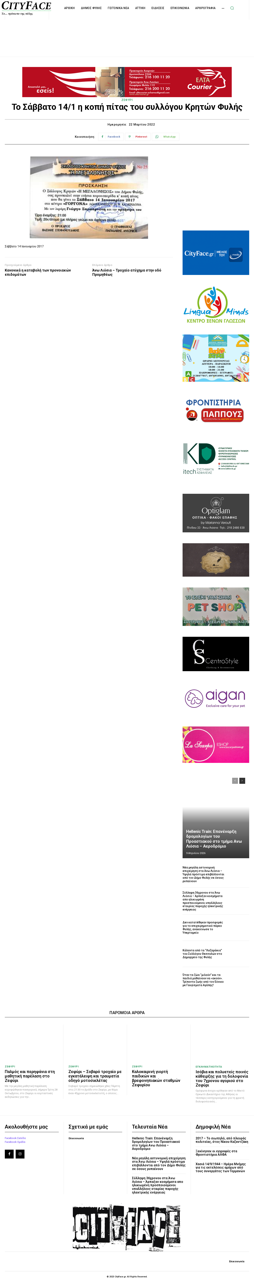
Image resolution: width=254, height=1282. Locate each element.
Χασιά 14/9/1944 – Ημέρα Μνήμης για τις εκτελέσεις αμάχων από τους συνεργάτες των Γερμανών (221, 1167)
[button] (232, 8)
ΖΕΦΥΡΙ (127, 100)
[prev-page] (235, 781)
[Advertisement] (127, 34)
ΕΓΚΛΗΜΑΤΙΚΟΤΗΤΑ (209, 1066)
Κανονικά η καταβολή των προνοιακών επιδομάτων (38, 272)
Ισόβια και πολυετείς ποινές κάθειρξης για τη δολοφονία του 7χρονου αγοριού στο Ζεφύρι (222, 1078)
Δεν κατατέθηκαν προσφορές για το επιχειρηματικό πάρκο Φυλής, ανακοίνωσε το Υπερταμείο (203, 927)
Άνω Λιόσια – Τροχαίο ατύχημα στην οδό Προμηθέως (126, 272)
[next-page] (242, 781)
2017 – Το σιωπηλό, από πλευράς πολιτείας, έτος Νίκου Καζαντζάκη (222, 1140)
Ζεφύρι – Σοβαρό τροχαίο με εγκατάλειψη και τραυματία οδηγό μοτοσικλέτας (95, 1076)
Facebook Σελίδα (15, 1137)
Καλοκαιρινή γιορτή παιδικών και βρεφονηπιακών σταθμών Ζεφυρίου (156, 1078)
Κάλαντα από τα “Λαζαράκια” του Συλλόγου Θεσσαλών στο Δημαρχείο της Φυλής (202, 954)
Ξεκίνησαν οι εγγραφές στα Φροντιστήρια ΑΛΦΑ (216, 1152)
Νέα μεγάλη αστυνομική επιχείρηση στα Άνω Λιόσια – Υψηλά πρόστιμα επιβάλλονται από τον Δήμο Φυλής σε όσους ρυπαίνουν (203, 874)
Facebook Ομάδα (15, 1141)
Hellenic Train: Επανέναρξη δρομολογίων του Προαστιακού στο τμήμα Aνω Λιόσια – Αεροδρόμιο (216, 839)
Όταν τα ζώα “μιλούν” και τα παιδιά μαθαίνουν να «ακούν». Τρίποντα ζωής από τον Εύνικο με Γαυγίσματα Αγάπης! (203, 980)
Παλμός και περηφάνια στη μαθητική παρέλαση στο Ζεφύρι (30, 1076)
